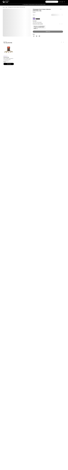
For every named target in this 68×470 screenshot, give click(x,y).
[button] (34, 12)
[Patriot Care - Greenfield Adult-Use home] (6, 2)
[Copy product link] (39, 36)
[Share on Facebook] (34, 36)
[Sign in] (60, 2)
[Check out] (62, 2)
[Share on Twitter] (37, 36)
